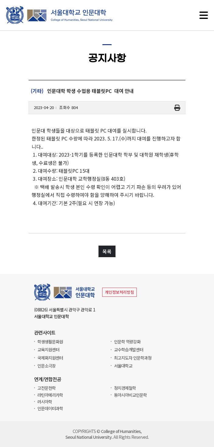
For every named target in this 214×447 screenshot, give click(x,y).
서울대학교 (123, 366)
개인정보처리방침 (119, 292)
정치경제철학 (125, 388)
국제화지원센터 (50, 358)
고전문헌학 (46, 388)
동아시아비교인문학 (130, 395)
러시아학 (44, 402)
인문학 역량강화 (127, 342)
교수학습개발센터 (128, 349)
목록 (107, 252)
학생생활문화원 (50, 342)
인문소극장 (46, 366)
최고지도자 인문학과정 (132, 358)
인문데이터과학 (50, 408)
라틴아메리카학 (50, 395)
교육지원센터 (48, 349)
